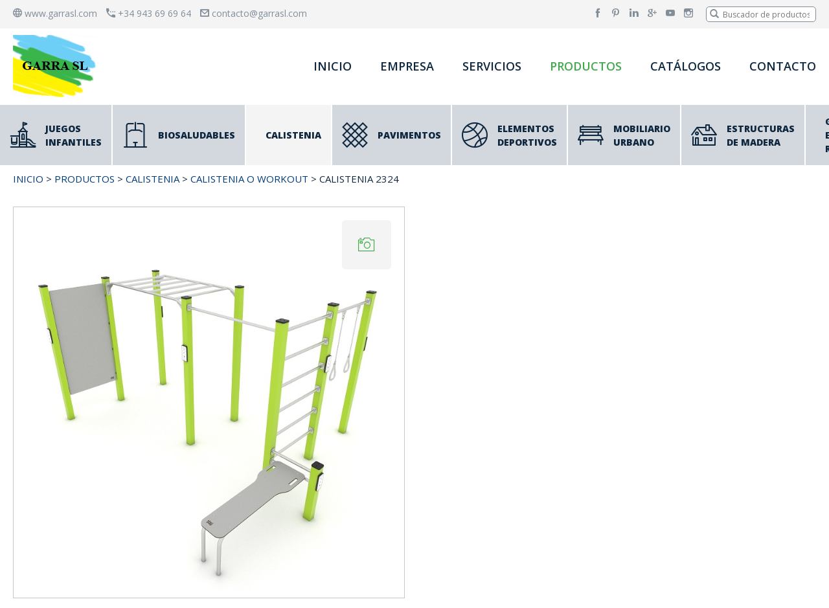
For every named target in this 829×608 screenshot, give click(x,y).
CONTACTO (782, 66)
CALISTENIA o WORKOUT (249, 178)
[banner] (57, 65)
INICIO (332, 66)
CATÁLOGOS (685, 66)
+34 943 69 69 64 (148, 13)
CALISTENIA (152, 178)
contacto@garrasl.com (253, 13)
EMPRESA (407, 66)
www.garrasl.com (55, 13)
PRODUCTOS (586, 66)
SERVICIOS (491, 66)
